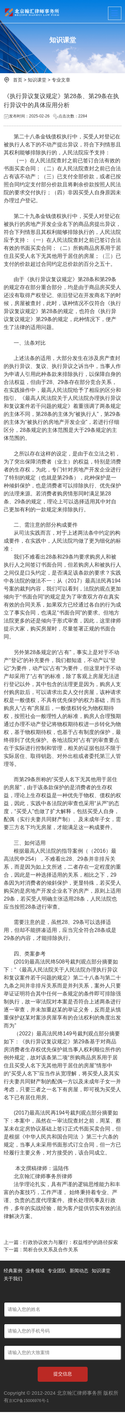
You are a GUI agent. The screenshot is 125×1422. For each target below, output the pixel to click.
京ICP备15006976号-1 (29, 1400)
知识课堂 (37, 80)
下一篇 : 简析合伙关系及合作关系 (41, 1249)
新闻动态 (79, 1270)
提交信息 (62, 1373)
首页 (17, 80)
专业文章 (61, 80)
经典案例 (13, 1270)
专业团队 (57, 1270)
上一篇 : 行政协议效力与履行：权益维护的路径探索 (61, 1242)
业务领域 (35, 1270)
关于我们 (13, 1278)
